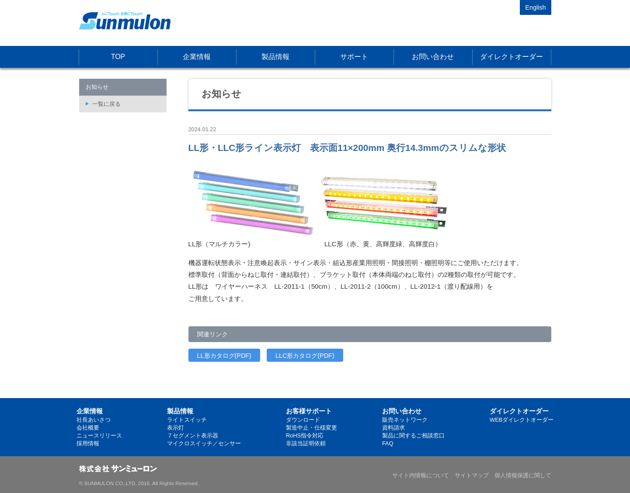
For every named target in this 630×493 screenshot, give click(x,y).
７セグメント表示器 (192, 435)
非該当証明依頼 (306, 443)
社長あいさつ (94, 419)
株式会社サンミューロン (125, 20)
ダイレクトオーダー (511, 56)
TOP (118, 56)
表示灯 (175, 427)
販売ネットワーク (405, 419)
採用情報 (88, 443)
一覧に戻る (106, 104)
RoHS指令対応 (305, 435)
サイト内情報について (420, 475)
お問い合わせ (433, 56)
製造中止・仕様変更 (311, 427)
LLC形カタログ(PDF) (304, 355)
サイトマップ (472, 475)
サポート (354, 56)
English (535, 7)
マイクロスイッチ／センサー (204, 443)
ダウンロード (303, 419)
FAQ (387, 443)
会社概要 (88, 427)
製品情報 (275, 56)
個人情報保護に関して (522, 475)
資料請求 (393, 427)
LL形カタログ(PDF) (224, 355)
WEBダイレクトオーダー (521, 419)
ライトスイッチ (187, 419)
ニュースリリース (99, 435)
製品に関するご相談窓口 (413, 435)
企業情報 (197, 56)
